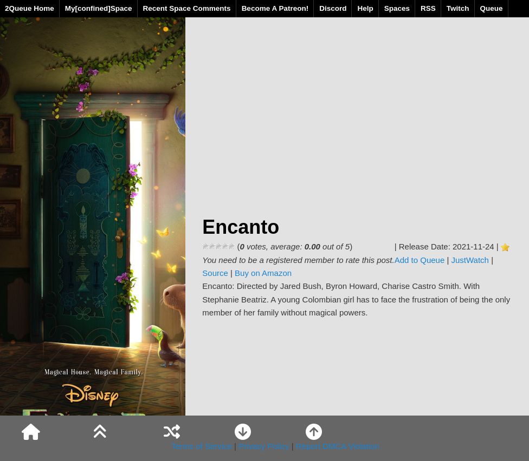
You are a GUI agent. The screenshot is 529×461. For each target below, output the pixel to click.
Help (365, 8)
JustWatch (470, 260)
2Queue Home (29, 8)
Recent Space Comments (187, 8)
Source (215, 273)
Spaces (397, 8)
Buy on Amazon (263, 273)
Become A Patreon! (275, 8)
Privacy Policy (263, 446)
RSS (428, 8)
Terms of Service (201, 446)
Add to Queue (420, 260)
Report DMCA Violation (337, 446)
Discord (332, 8)
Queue (491, 8)
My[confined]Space (98, 8)
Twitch (458, 8)
